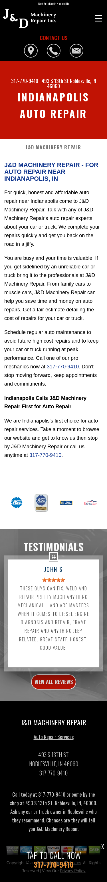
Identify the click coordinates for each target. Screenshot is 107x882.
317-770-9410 (24, 81)
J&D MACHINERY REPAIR (53, 147)
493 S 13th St (55, 81)
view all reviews (54, 684)
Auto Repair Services (54, 739)
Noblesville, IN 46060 (71, 83)
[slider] (53, 582)
